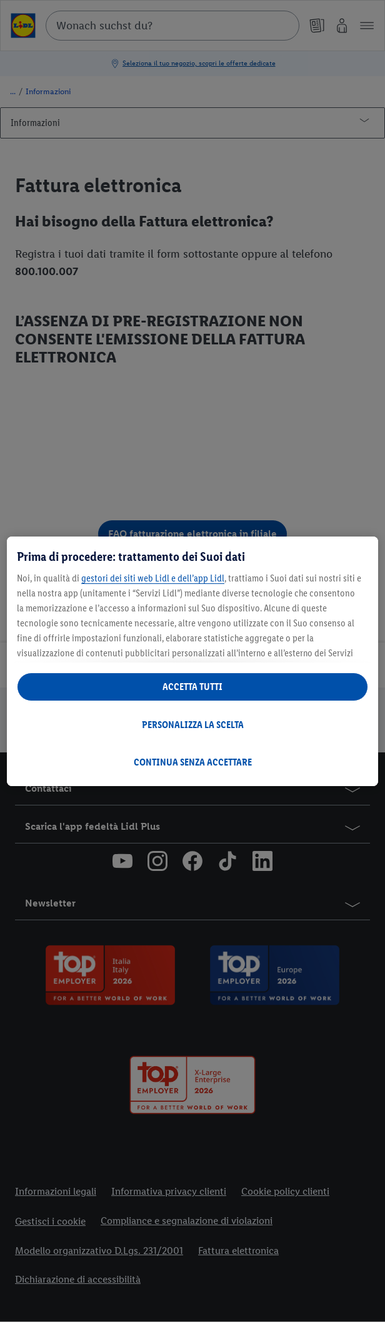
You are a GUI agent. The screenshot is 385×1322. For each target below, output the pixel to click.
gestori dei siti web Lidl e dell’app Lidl (152, 578)
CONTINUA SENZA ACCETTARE (193, 762)
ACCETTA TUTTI (192, 687)
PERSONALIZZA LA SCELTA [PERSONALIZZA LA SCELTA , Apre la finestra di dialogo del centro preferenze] (193, 725)
